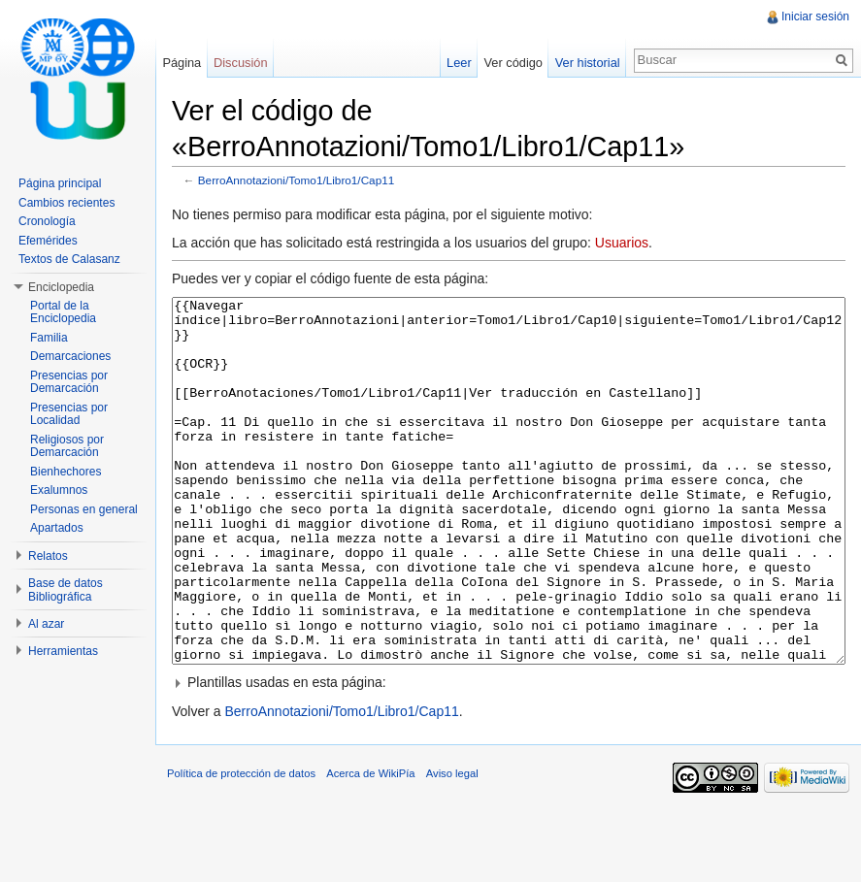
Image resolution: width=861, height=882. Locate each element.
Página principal (59, 183)
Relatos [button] (48, 556)
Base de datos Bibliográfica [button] (65, 590)
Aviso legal (452, 846)
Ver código (512, 62)
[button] (508, 755)
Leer (459, 62)
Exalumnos (58, 490)
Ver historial (587, 62)
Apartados (56, 528)
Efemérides (48, 240)
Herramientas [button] (63, 651)
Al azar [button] (46, 624)
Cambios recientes (66, 203)
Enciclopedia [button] (61, 287)
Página (181, 62)
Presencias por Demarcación (69, 382)
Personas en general (84, 509)
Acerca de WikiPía (370, 846)
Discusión (240, 62)
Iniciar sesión (815, 16)
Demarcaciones (70, 356)
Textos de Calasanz (69, 259)
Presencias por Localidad (69, 414)
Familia (49, 337)
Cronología (47, 221)
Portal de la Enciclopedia (63, 312)
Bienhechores (65, 471)
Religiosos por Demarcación (67, 446)
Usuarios (621, 242)
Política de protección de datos (241, 846)
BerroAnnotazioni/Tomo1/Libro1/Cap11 (296, 180)
